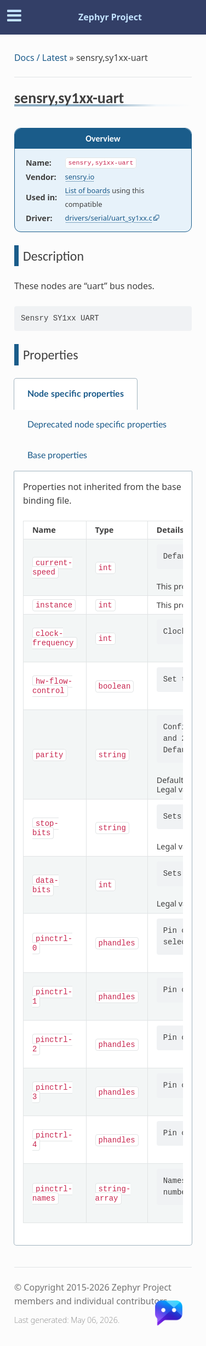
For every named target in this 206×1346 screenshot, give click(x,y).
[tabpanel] (103, 858)
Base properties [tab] (57, 455)
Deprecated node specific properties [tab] (97, 424)
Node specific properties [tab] (75, 394)
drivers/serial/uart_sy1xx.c (108, 218)
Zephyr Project (110, 17)
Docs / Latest (40, 58)
